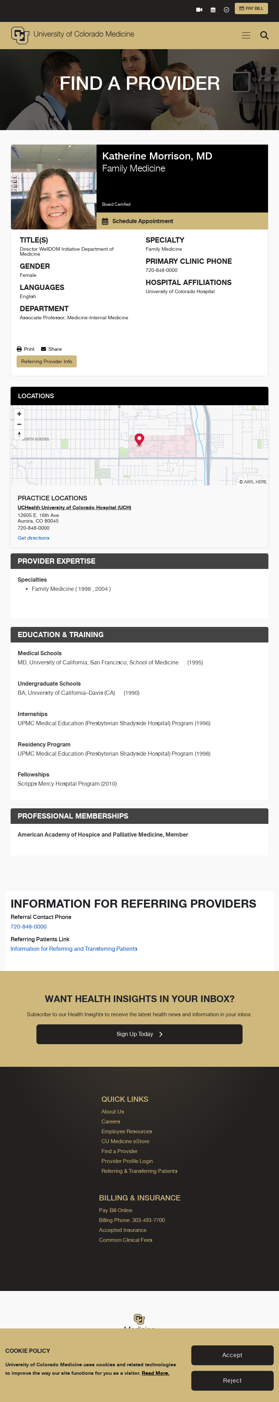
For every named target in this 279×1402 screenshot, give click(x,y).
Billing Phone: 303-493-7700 (132, 1220)
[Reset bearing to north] (19, 434)
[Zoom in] (19, 414)
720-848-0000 (29, 926)
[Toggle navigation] (246, 35)
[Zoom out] (19, 424)
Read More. (155, 1373)
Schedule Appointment (137, 221)
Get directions (33, 538)
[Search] (264, 35)
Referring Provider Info (46, 361)
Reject (232, 1380)
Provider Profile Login (127, 1161)
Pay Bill (251, 8)
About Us (112, 1112)
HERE (261, 481)
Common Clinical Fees (125, 1240)
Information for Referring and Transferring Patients (74, 949)
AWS (249, 481)
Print (25, 349)
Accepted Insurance (122, 1230)
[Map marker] (139, 440)
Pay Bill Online (115, 1210)
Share (51, 349)
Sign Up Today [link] (139, 1034)
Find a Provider (119, 1151)
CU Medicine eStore (125, 1141)
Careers (110, 1121)
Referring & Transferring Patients (139, 1171)
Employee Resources (126, 1131)
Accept (232, 1355)
